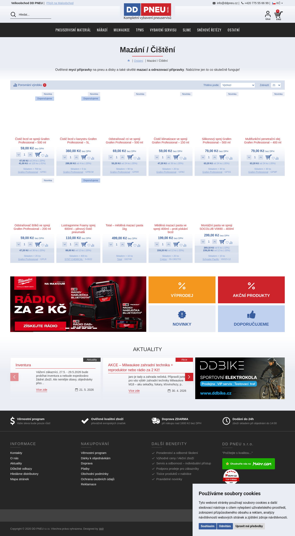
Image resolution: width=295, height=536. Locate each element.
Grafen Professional (28, 172)
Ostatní (138, 60)
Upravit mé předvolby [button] (249, 526)
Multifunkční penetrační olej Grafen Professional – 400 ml (262, 140)
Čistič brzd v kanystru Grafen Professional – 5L (78, 140)
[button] (14, 377)
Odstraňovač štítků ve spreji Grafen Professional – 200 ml (32, 227)
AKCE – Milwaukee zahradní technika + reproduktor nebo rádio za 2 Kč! (140, 367)
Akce (184, 359)
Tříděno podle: (211, 85)
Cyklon (163, 259)
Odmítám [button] (225, 526)
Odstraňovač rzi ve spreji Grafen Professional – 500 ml (124, 140)
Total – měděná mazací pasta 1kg (124, 227)
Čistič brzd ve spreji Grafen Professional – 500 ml (32, 140)
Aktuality (92, 359)
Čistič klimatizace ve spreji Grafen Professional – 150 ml (170, 140)
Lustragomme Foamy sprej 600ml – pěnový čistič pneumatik (78, 229)
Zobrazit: (264, 85)
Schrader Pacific (211, 259)
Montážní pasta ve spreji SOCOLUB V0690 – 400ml (217, 227)
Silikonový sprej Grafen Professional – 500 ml (216, 140)
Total (119, 259)
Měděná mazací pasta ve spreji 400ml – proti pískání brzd (170, 229)
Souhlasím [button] (207, 526)
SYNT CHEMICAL (74, 259)
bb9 (101, 528)
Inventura (23, 365)
